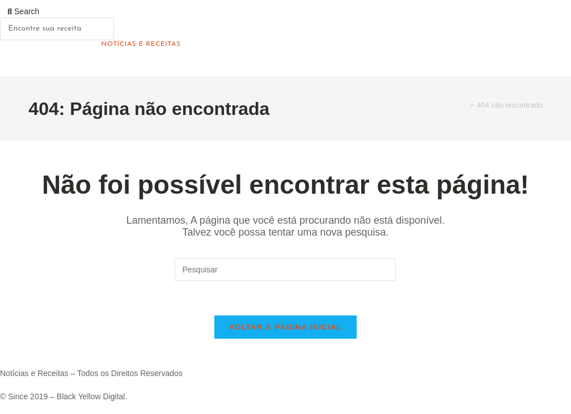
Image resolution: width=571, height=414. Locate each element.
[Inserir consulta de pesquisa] (285, 269)
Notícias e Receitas (140, 44)
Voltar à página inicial (285, 327)
